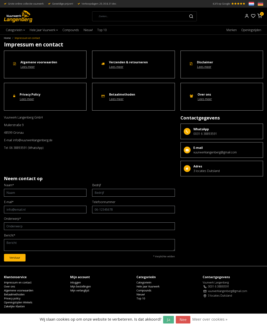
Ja (168, 319)
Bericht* (9, 235)
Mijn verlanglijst (79, 290)
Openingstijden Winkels (18, 302)
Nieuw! (88, 30)
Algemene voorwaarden (18, 290)
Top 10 (102, 30)
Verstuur (14, 257)
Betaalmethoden (14, 294)
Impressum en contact (27, 38)
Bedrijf (96, 185)
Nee (183, 319)
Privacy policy (12, 298)
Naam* (9, 185)
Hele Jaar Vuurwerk (44, 30)
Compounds (70, 30)
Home (7, 38)
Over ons (9, 286)
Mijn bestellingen (80, 286)
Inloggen (75, 282)
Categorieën (15, 30)
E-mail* (9, 202)
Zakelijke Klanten (14, 306)
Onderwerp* (12, 219)
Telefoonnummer (103, 202)
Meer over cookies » (209, 319)
